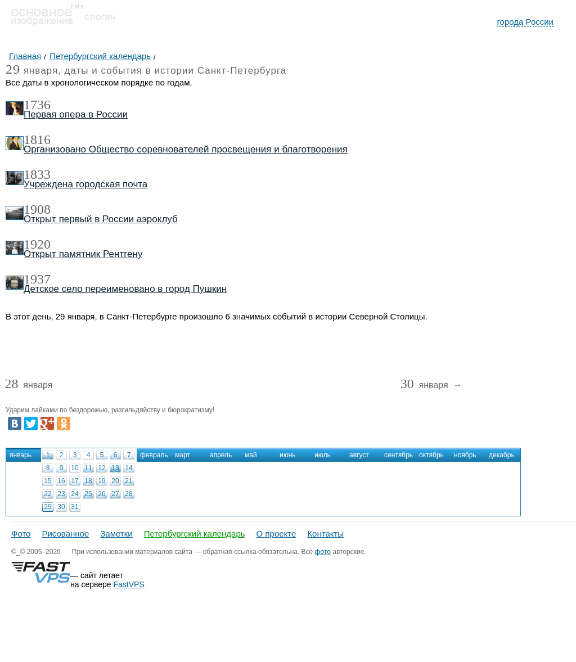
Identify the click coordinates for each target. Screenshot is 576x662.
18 (88, 481)
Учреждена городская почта (85, 184)
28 (128, 494)
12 (101, 468)
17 (74, 481)
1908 (37, 209)
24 (74, 494)
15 (47, 481)
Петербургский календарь (194, 533)
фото (323, 552)
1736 (37, 104)
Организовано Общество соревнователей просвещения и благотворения (186, 149)
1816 (37, 139)
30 (61, 507)
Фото (20, 533)
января (28, 385)
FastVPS (129, 584)
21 (128, 481)
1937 (37, 279)
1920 (37, 244)
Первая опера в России (76, 114)
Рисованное (65, 533)
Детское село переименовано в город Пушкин (125, 288)
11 (88, 468)
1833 (37, 174)
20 (115, 481)
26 (101, 494)
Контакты (325, 533)
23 (61, 494)
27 (115, 494)
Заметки (116, 533)
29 (47, 507)
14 (128, 468)
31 (74, 507)
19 (101, 481)
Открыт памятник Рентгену (83, 254)
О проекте (276, 533)
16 (61, 481)
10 (74, 468)
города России (525, 21)
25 (88, 494)
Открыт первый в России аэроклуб (101, 219)
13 (115, 468)
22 (47, 494)
